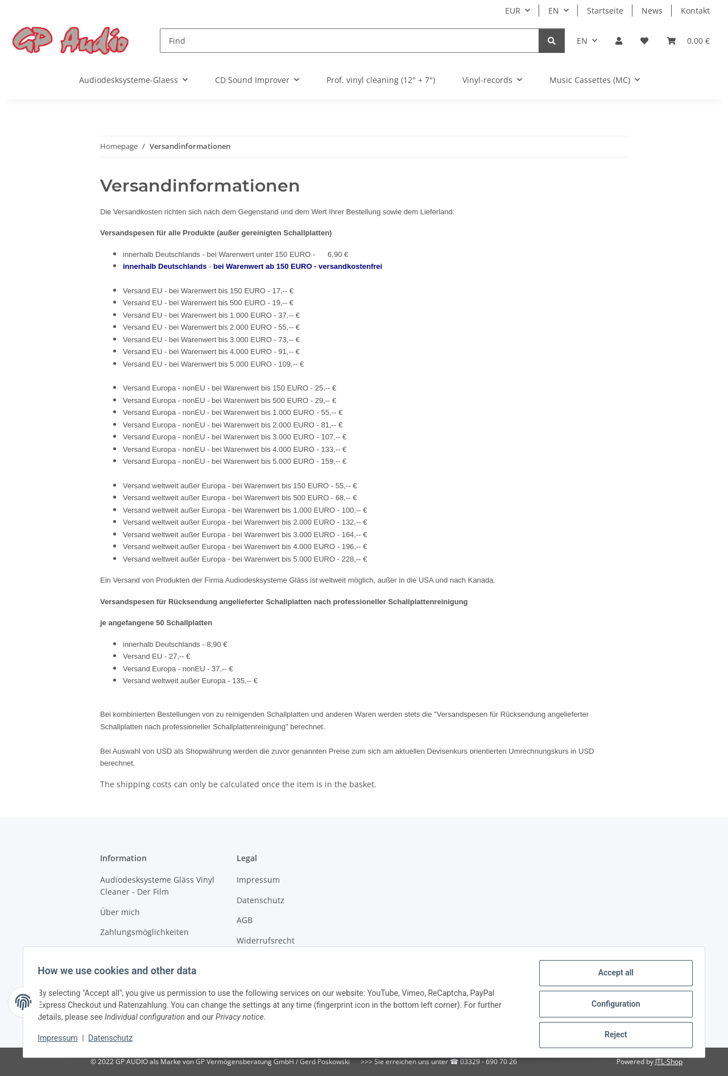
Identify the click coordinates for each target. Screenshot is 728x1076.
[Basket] (688, 40)
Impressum (61, 1040)
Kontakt (695, 10)
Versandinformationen (143, 952)
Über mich (120, 912)
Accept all (612, 976)
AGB (245, 920)
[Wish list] (644, 40)
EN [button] (553, 10)
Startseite (605, 10)
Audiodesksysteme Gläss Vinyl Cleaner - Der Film (157, 885)
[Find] (349, 40)
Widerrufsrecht (266, 940)
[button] (618, 40)
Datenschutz (114, 1040)
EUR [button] (512, 10)
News (652, 10)
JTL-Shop (668, 1061)
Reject (612, 1035)
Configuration (612, 1006)
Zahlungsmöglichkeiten (144, 932)
